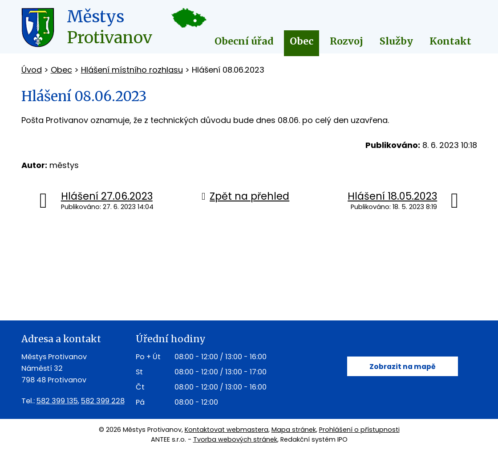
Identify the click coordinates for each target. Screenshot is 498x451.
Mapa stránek (293, 429)
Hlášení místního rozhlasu (132, 69)
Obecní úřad (244, 41)
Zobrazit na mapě (403, 366)
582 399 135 (57, 401)
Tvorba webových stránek (235, 439)
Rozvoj (346, 41)
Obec (301, 41)
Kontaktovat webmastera (226, 429)
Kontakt (450, 41)
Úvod (31, 69)
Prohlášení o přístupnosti (359, 429)
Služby (396, 41)
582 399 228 (103, 401)
